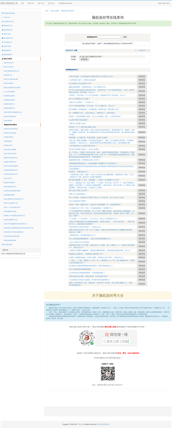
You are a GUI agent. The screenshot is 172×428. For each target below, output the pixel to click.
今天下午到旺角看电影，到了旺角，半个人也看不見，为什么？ (92, 106)
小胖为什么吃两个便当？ (78, 123)
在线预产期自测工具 (10, 162)
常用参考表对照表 (8, 13)
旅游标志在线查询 (9, 182)
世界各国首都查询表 (10, 240)
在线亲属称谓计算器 (10, 211)
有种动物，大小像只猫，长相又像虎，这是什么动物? (88, 137)
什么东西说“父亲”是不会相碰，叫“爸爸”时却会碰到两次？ (90, 280)
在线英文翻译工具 (9, 108)
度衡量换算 (6, 50)
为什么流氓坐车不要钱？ (78, 201)
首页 (22, 3)
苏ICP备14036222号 (103, 424)
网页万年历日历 (8, 67)
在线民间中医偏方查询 (11, 158)
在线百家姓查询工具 (10, 186)
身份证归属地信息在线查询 (12, 87)
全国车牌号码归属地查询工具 (13, 112)
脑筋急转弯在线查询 (10, 125)
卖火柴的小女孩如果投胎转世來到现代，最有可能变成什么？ (91, 266)
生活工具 (51, 3)
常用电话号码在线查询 (11, 129)
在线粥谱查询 (8, 141)
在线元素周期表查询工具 (11, 71)
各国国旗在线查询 (9, 195)
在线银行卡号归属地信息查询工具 (14, 215)
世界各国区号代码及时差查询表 (13, 232)
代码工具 (6, 17)
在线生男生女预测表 (10, 149)
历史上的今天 (8, 178)
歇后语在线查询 (8, 83)
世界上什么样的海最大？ (78, 194)
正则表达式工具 (8, 21)
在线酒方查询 (8, 145)
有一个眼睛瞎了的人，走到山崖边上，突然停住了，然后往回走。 (93, 113)
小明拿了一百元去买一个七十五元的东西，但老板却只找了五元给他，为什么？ (97, 95)
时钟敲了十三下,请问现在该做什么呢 (82, 127)
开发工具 (30, 3)
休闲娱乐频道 (7, 244)
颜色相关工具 (7, 25)
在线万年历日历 (8, 63)
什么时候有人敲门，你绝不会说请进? (82, 80)
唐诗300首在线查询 (10, 116)
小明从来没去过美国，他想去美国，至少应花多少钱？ (88, 276)
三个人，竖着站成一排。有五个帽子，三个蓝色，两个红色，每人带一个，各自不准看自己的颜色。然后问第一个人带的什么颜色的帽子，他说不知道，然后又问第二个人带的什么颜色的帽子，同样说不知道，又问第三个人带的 (102, 185)
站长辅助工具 (7, 42)
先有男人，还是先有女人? (78, 172)
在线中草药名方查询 (10, 153)
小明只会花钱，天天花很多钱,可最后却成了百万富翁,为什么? (91, 76)
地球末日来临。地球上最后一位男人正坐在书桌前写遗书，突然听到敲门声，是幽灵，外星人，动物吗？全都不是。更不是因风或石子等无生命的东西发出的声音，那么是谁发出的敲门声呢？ (102, 132)
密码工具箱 (6, 34)
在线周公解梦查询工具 (11, 220)
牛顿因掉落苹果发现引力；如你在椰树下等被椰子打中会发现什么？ (93, 163)
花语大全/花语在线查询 (11, 166)
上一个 (137, 50)
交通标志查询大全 (9, 104)
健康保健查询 (7, 54)
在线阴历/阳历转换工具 (11, 170)
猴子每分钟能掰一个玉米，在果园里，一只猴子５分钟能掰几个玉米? (94, 180)
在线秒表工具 (8, 75)
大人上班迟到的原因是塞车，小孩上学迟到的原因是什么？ (90, 239)
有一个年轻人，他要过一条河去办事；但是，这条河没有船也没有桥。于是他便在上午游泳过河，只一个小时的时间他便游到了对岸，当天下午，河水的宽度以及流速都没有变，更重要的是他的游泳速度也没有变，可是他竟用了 (102, 154)
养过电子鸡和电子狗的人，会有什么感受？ (84, 149)
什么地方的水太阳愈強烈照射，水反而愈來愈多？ (87, 273)
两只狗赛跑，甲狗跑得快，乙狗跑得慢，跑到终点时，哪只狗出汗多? (94, 109)
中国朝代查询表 (8, 137)
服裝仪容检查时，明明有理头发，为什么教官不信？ (88, 87)
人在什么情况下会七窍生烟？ (79, 242)
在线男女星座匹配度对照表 (12, 191)
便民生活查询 (7, 59)
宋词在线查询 (8, 120)
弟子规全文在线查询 (10, 133)
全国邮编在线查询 (9, 100)
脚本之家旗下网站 (164, 3)
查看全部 (142, 50)
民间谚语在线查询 (9, 96)
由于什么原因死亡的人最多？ (79, 99)
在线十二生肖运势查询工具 (12, 207)
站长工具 (41, 3)
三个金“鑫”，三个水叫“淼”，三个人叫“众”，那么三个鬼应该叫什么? (93, 219)
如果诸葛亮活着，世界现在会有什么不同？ (84, 160)
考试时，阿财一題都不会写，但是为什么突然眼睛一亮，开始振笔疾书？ (95, 204)
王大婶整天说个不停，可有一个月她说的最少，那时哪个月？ (91, 208)
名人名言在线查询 (9, 92)
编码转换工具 (7, 30)
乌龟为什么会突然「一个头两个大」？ (83, 102)
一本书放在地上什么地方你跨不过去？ (83, 146)
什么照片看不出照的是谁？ (79, 120)
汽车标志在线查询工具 (11, 174)
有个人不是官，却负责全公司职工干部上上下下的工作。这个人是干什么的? (96, 197)
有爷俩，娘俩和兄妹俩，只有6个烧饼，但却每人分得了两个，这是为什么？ (96, 257)
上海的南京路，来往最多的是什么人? (82, 235)
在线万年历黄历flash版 (11, 79)
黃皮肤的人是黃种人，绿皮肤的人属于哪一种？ (86, 254)
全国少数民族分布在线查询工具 (13, 199)
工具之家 (80, 424)
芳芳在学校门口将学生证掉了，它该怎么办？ (85, 227)
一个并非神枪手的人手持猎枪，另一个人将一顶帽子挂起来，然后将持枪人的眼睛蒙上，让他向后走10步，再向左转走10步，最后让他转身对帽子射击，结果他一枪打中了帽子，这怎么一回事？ (102, 213)
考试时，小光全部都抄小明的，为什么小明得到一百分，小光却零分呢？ (95, 116)
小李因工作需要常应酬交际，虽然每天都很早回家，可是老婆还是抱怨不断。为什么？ (100, 250)
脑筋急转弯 (69, 50)
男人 (102, 43)
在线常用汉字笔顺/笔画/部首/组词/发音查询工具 (18, 228)
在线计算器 (6, 46)
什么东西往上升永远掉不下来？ (80, 83)
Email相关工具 (7, 38)
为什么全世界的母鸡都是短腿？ (80, 269)
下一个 (147, 50)
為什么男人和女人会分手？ (79, 190)
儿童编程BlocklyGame (67, 3)
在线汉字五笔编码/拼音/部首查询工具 (15, 224)
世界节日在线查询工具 (11, 203)
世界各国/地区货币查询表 (11, 236)
